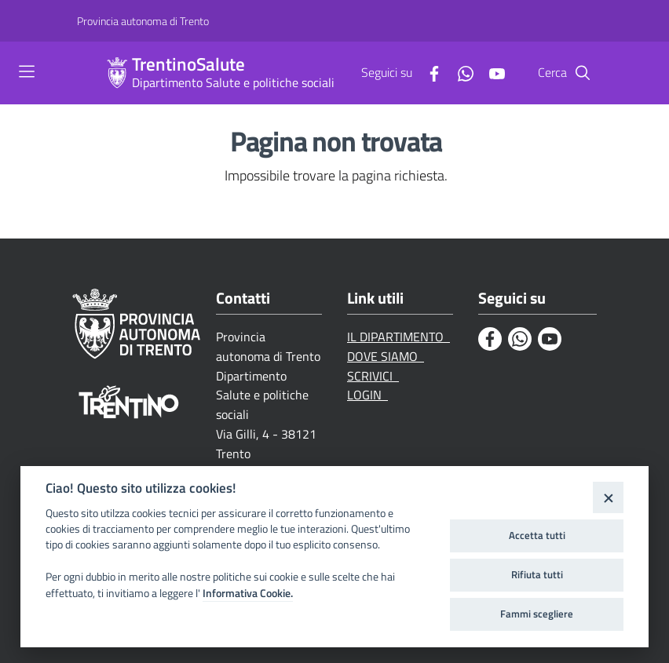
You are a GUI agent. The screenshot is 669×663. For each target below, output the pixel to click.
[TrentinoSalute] (117, 73)
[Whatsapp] (459, 72)
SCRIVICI (373, 375)
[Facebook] (428, 72)
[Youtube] (490, 72)
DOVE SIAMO (385, 356)
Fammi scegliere (536, 613)
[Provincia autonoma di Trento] (143, 21)
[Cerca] (582, 73)
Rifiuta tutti (537, 574)
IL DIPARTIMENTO (398, 336)
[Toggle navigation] (26, 71)
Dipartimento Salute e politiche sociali (233, 82)
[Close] (608, 497)
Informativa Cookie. (248, 593)
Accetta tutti (537, 535)
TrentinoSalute (188, 65)
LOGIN (367, 394)
